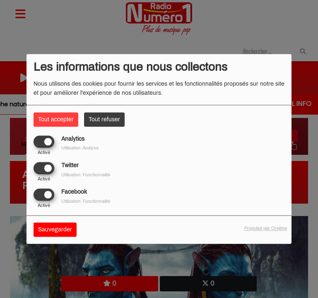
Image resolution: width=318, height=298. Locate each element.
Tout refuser (104, 119)
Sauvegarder (55, 230)
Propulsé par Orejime (265, 228)
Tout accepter (56, 119)
